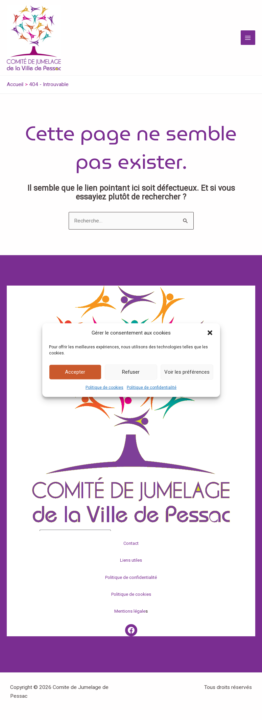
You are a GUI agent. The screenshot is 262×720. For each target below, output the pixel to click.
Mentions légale (129, 611)
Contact (131, 543)
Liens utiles (131, 560)
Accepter (75, 372)
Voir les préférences (187, 372)
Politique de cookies (104, 387)
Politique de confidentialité (151, 387)
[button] (210, 332)
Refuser (131, 372)
